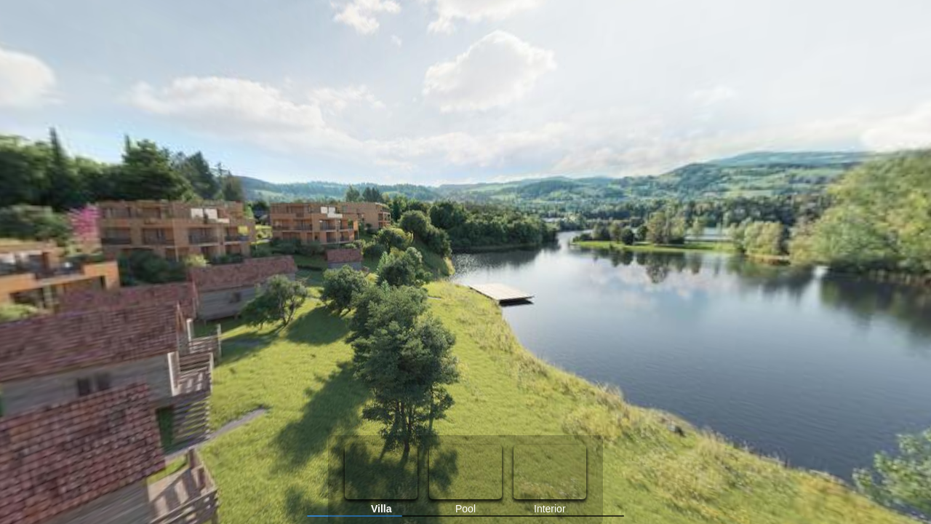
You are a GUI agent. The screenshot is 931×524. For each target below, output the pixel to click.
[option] (381, 479)
